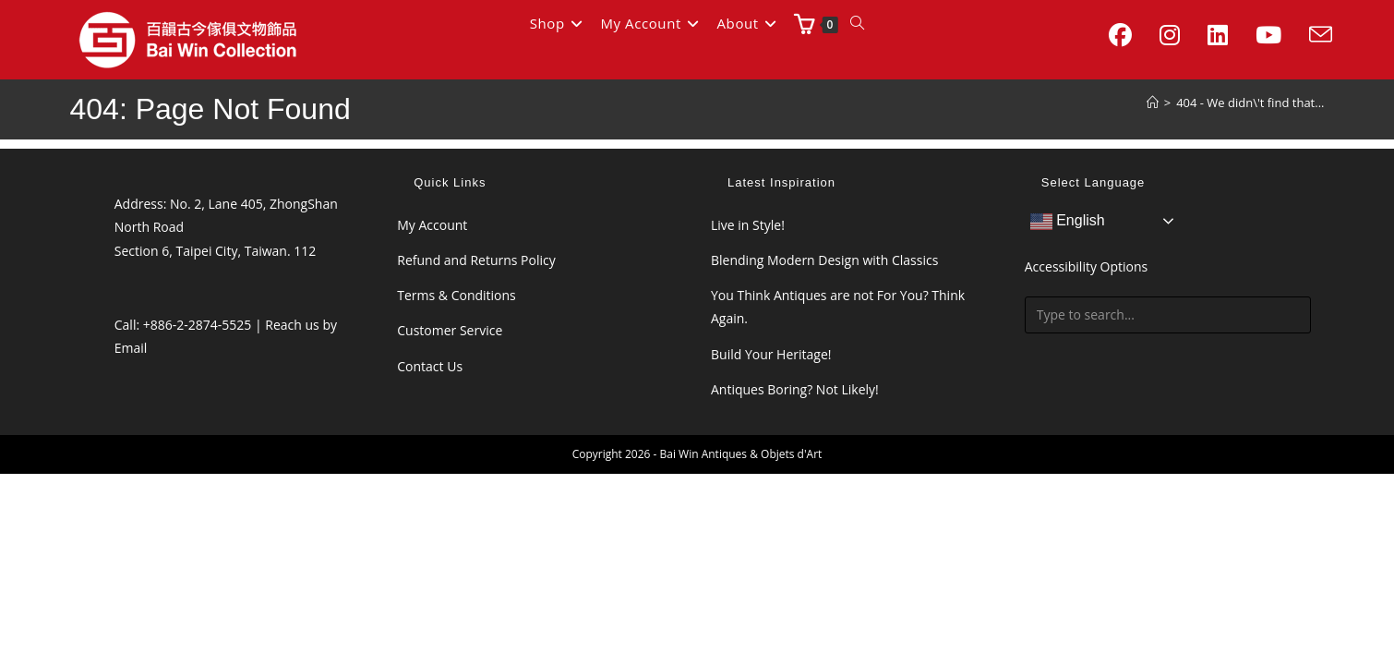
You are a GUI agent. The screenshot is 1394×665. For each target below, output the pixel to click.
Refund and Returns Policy (476, 260)
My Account (432, 225)
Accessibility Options (1086, 266)
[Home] (1153, 102)
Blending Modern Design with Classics (824, 260)
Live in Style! (748, 225)
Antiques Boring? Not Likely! (795, 389)
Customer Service (449, 330)
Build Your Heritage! (771, 354)
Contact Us (430, 366)
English (1067, 222)
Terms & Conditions (456, 295)
